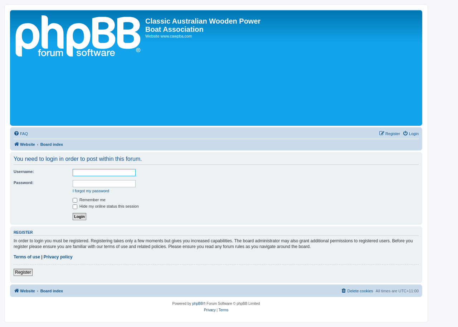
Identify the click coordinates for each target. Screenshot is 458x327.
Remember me (89, 200)
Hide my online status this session (106, 206)
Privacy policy (58, 256)
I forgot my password (91, 191)
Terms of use (27, 256)
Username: (24, 171)
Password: (24, 182)
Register (23, 272)
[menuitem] (21, 133)
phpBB (197, 304)
